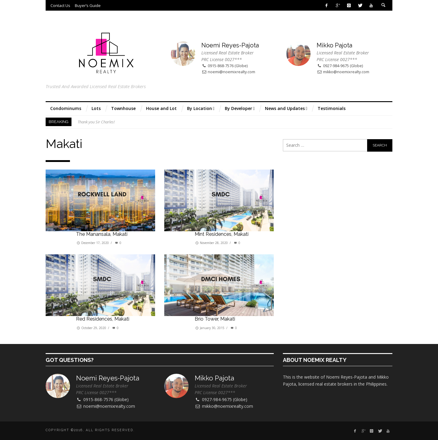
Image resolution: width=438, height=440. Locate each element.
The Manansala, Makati (101, 234)
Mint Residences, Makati (222, 234)
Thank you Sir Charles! (96, 122)
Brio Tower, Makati (215, 319)
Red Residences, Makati (102, 319)
